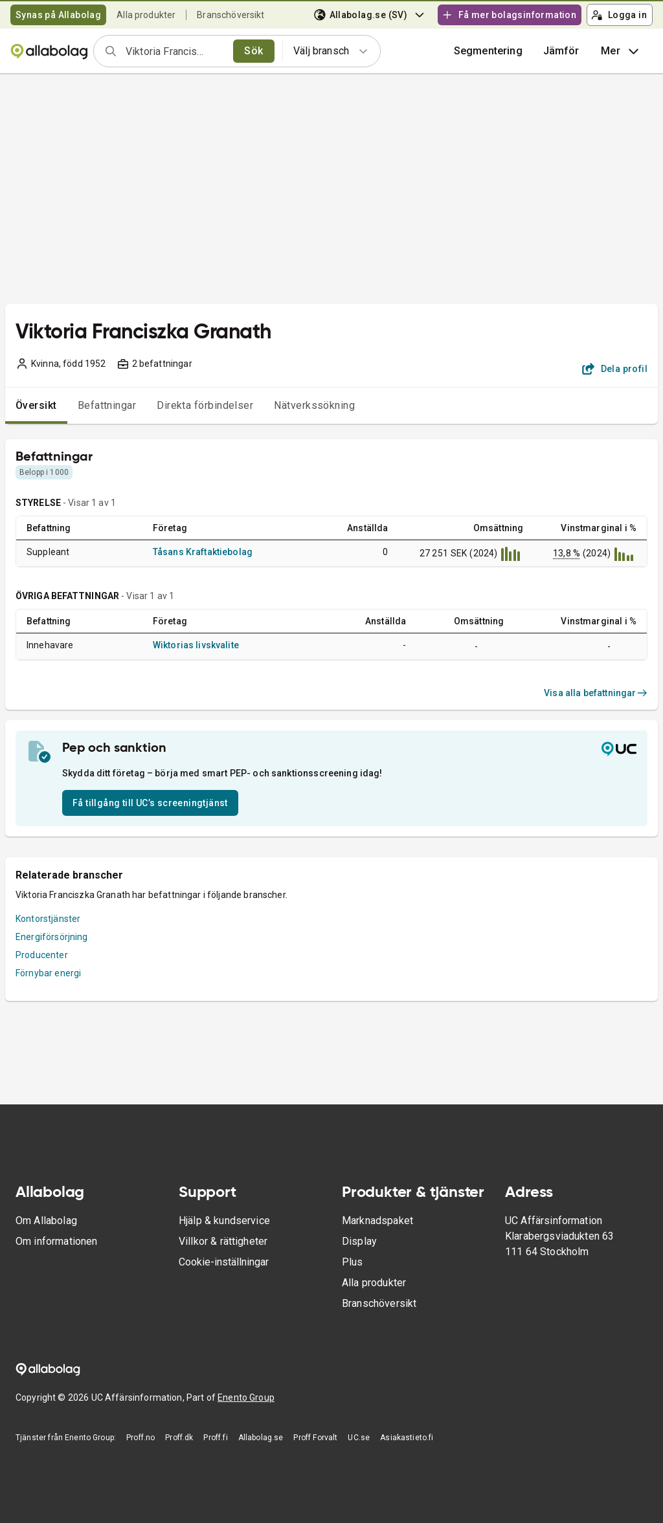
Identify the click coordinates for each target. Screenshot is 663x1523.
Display (359, 1241)
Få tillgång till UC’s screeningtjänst (150, 803)
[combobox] (175, 51)
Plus (352, 1262)
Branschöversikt (230, 15)
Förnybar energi (48, 973)
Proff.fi (215, 1437)
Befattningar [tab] (107, 405)
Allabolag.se (261, 1437)
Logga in (619, 15)
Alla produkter (146, 15)
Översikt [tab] (36, 405)
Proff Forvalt (315, 1437)
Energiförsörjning (52, 937)
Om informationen (56, 1241)
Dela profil (614, 369)
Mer (621, 51)
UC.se (359, 1437)
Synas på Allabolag (58, 15)
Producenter (42, 955)
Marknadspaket (377, 1220)
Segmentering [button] (488, 51)
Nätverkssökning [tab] (314, 405)
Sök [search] (253, 51)
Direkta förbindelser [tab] (205, 405)
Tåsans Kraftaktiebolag (203, 552)
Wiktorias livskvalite (196, 645)
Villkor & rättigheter (223, 1241)
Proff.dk (179, 1437)
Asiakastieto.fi (406, 1437)
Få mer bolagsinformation (509, 15)
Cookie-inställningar (224, 1262)
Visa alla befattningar (595, 693)
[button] (561, 51)
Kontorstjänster (48, 919)
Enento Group (246, 1397)
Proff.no (140, 1437)
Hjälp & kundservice (224, 1220)
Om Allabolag (46, 1220)
